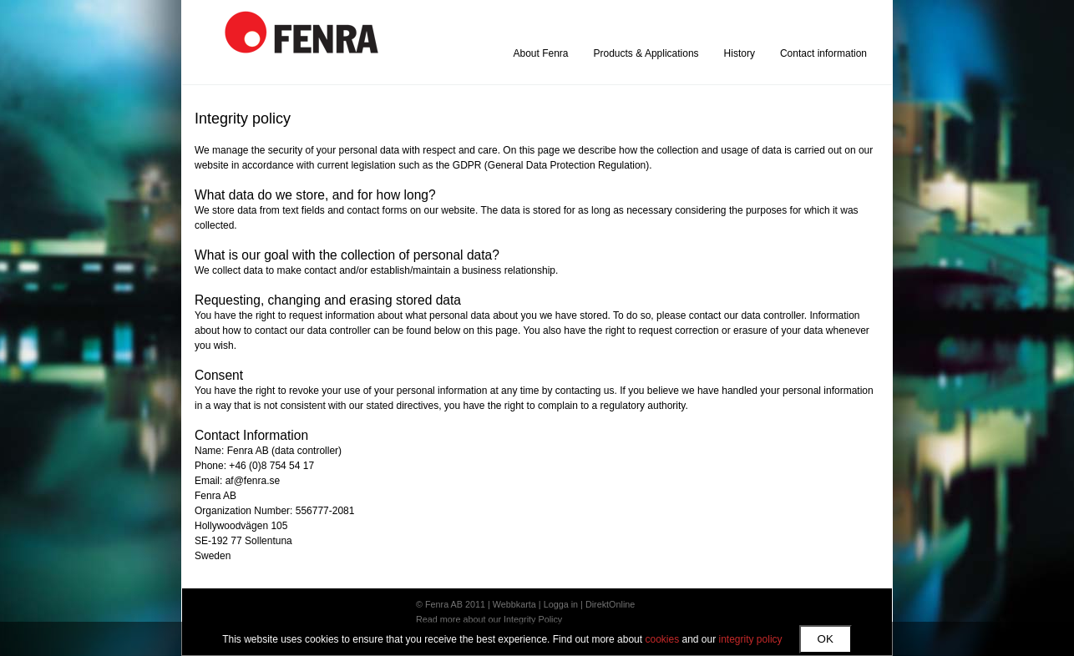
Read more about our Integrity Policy (489, 619)
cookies (662, 639)
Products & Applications (646, 53)
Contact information (823, 53)
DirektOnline (610, 604)
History (739, 53)
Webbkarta (514, 604)
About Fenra (540, 53)
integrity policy (751, 639)
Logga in (561, 604)
